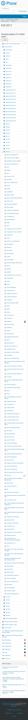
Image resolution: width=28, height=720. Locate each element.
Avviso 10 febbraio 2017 (11, 182)
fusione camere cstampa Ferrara (13, 446)
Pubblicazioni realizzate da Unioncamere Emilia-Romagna (12, 631)
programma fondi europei (11, 523)
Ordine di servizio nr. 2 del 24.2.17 (13, 275)
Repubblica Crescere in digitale (13, 161)
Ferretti (7, 238)
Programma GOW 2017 (11, 293)
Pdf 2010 (7, 133)
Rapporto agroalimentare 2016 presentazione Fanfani (13, 559)
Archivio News (8, 49)
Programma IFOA (10, 290)
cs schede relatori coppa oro (12, 413)
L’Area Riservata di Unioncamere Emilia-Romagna (12, 636)
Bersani (7, 185)
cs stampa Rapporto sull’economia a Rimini (14, 423)
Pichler (7, 281)
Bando (7, 340)
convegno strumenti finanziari (12, 387)
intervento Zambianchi (11, 466)
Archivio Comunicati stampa (11, 621)
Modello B (8, 272)
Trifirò (7, 225)
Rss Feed (7, 615)
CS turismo (8, 376)
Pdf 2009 (7, 130)
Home (2, 19)
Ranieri (7, 306)
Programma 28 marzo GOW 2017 (13, 228)
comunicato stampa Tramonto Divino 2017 (14, 370)
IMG (6, 62)
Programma (8, 299)
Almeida (7, 330)
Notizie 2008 (8, 65)
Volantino (16, 322)
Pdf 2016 (7, 148)
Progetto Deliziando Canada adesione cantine (14, 513)
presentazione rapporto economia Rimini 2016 (15, 496)
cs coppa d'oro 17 (10, 404)
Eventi (6, 59)
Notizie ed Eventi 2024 (10, 114)
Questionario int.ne (10, 543)
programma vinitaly (10, 401)
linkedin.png (15, 649)
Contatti (7, 53)
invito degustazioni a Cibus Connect (14, 472)
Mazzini (7, 266)
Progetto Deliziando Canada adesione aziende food (14, 503)
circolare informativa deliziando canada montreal (15, 362)
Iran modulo (8, 250)
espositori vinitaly (10, 440)
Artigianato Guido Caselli (11, 336)
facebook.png (15, 643)
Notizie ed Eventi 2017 (10, 93)
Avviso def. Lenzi (9, 176)
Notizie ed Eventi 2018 (10, 96)
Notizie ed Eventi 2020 (10, 102)
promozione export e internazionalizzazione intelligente (12, 539)
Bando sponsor (9, 343)
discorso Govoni (9, 437)
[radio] (2, 40)
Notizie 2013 (8, 80)
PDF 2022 (7, 609)
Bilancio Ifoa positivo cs (11, 346)
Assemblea (8, 179)
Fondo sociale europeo (11, 443)
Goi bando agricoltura (11, 457)
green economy (9, 460)
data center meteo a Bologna (12, 427)
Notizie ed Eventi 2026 (10, 120)
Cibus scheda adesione (11, 204)
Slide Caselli (8, 584)
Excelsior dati (9, 235)
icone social (7, 658)
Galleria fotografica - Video (10, 624)
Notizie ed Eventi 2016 (10, 90)
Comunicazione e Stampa (12, 19)
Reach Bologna (9, 566)
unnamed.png (15, 640)
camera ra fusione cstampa (12, 352)
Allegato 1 (8, 170)
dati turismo (8, 430)
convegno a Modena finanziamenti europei (14, 380)
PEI (16, 489)
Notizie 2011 (8, 74)
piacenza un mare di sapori (12, 492)
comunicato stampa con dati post (13, 366)
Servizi (8, 284)
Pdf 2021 (7, 606)
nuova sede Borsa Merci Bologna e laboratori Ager (13, 479)
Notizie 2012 (8, 77)
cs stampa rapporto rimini (12, 420)
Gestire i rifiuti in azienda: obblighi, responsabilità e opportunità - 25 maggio (13, 691)
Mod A (7, 390)
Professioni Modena (10, 287)
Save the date (9, 569)
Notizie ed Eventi (5, 21)
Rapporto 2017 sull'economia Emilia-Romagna (14, 550)
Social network (7, 627)
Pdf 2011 (7, 136)
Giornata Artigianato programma (13, 453)
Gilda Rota (8, 247)
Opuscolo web (9, 483)
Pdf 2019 (7, 600)
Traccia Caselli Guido (10, 578)
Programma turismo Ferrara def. (13, 532)
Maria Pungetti (9, 253)
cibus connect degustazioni (12, 358)
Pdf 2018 (7, 597)
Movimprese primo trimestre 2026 (10, 667)
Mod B (7, 393)
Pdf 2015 (7, 145)
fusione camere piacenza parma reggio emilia (14, 450)
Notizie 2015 (8, 87)
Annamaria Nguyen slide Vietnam (13, 262)
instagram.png (15, 646)
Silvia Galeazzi (9, 244)
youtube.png (15, 655)
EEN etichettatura (10, 219)
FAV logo (16, 476)
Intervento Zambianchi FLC (12, 593)
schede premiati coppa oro (12, 575)
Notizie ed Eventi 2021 (10, 105)
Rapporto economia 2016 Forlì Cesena (14, 563)
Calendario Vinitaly (10, 349)
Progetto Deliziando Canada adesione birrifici (14, 508)
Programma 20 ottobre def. (12, 517)
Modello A (8, 269)
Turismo (7, 312)
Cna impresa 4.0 (9, 216)
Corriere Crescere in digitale (12, 158)
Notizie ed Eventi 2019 (10, 99)
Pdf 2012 (7, 139)
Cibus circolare (9, 207)
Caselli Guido (9, 355)
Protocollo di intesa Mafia (11, 303)
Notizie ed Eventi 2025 (10, 117)
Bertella (7, 188)
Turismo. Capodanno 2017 (12, 581)
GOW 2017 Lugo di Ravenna (12, 241)
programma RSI (9, 529)
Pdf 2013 (7, 124)
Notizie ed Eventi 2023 (10, 111)
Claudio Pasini (9, 278)
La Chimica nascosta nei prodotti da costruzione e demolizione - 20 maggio (13, 672)
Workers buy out (9, 324)
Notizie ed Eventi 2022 (10, 108)
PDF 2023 (7, 612)
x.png (15, 652)
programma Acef (9, 520)
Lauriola (7, 256)
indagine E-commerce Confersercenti (14, 463)
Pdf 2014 (7, 56)
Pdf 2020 (7, 603)
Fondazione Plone (6, 704)
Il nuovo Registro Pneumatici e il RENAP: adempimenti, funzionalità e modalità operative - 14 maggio (13, 679)
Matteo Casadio (9, 195)
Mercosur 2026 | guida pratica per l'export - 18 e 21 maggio (14, 685)
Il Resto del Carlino (10, 433)
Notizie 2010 (8, 71)
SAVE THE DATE (9, 572)
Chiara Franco (9, 201)
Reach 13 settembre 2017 (11, 154)
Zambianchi (8, 327)
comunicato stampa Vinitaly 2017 (13, 373)
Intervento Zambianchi (11, 469)
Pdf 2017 (7, 151)
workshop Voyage (10, 590)
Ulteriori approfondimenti (11, 618)
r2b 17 (7, 546)
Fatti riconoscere (23, 11)
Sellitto (7, 222)
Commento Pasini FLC (11, 486)
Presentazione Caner (10, 500)
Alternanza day (9, 333)
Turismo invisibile (9, 587)
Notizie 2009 (8, 68)
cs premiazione (9, 410)
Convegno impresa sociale (12, 213)
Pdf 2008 (7, 127)
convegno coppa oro (10, 384)
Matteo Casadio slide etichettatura (14, 198)
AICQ (7, 167)
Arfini (7, 173)
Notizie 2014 (8, 83)
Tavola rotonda (9, 315)
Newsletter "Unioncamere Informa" (15, 43)
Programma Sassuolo (11, 296)
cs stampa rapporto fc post (12, 417)
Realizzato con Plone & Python (14, 709)
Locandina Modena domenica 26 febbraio (13, 397)
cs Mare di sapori (9, 407)
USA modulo (8, 318)
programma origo (10, 526)
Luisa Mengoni (9, 259)
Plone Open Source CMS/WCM (9, 703)
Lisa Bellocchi (9, 191)
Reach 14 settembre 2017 (11, 164)
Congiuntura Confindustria (12, 210)
